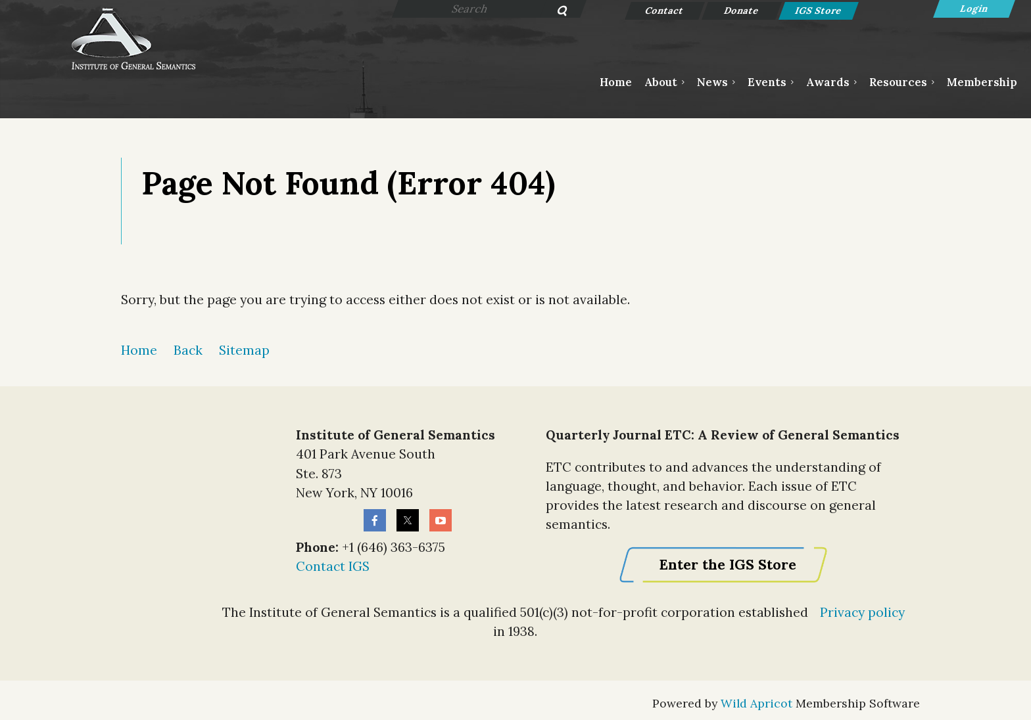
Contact (665, 10)
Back (188, 350)
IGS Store (819, 10)
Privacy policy (862, 612)
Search (555, 12)
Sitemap (244, 350)
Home (139, 350)
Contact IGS (333, 566)
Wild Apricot (756, 703)
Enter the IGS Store (727, 565)
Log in (974, 9)
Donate (742, 10)
